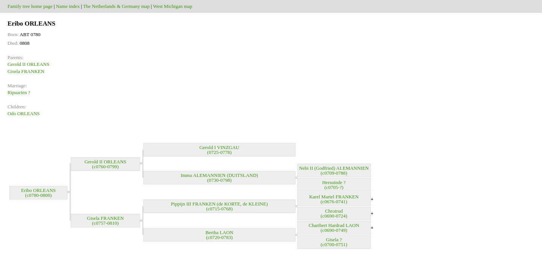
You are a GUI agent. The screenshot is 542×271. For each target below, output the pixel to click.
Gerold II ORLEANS (28, 64)
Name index (68, 6)
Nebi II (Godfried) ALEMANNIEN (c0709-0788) (334, 170)
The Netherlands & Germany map (116, 6)
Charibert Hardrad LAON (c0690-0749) (334, 227)
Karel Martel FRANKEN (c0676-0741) (333, 199)
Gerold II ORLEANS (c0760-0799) (105, 164)
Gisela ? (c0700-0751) (334, 242)
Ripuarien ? (19, 92)
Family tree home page (30, 6)
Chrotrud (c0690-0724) (334, 213)
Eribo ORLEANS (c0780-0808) (38, 192)
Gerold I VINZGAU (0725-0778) (219, 150)
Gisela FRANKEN (26, 71)
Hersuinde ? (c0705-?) (334, 185)
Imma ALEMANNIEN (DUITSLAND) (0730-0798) (219, 177)
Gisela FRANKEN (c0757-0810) (105, 220)
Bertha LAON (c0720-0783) (219, 235)
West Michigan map (172, 6)
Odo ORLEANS (24, 113)
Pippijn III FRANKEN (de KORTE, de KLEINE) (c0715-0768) (219, 206)
